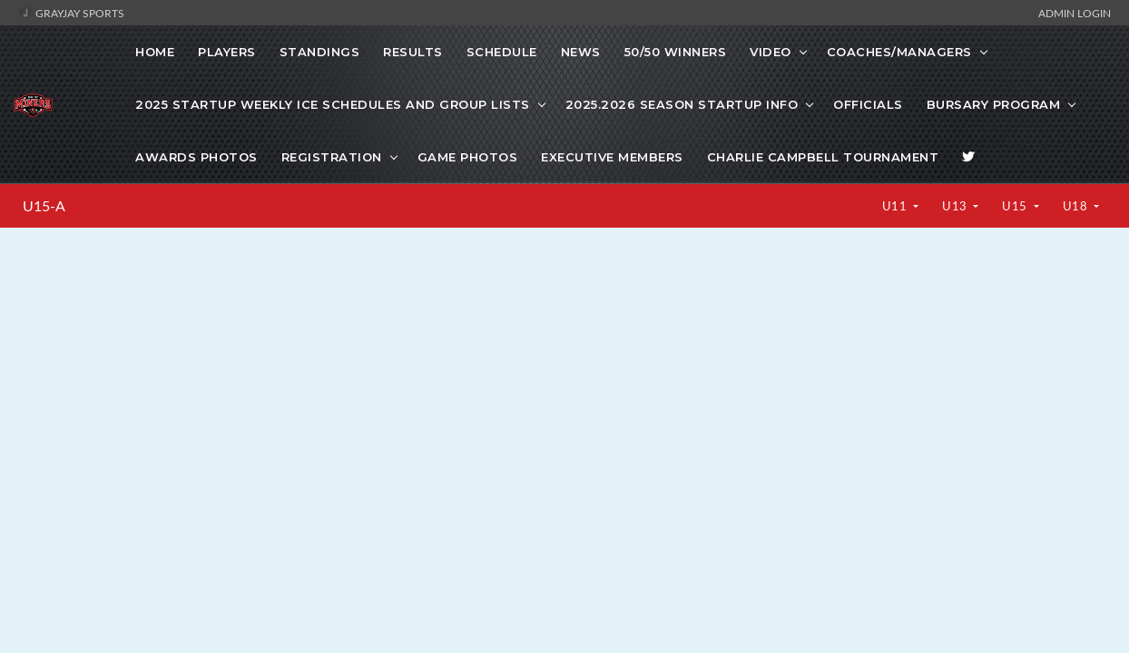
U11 (896, 206)
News (581, 51)
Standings (320, 51)
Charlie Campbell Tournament (823, 157)
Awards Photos (196, 157)
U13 (956, 206)
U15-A (44, 206)
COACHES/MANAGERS (899, 51)
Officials (868, 104)
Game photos (467, 157)
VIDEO (770, 51)
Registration (331, 157)
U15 (1016, 206)
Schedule (501, 51)
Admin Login (1074, 12)
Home (154, 51)
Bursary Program (994, 104)
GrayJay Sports (71, 12)
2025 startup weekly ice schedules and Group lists (332, 104)
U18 (1077, 206)
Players (227, 51)
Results (413, 51)
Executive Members (612, 157)
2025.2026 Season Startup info (682, 104)
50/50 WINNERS (675, 51)
